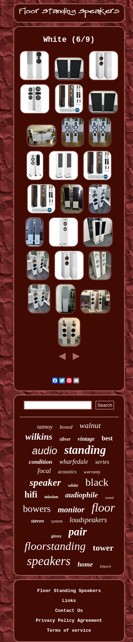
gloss (56, 536)
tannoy (45, 427)
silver (65, 439)
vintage (86, 439)
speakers (48, 561)
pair (77, 531)
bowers (37, 508)
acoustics (67, 471)
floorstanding (54, 546)
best (107, 438)
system (56, 521)
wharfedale (73, 461)
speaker (45, 482)
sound (109, 498)
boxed (66, 427)
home (85, 564)
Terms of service (69, 630)
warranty (92, 471)
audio (44, 450)
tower (103, 547)
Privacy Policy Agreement (69, 620)
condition (40, 461)
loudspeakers (88, 520)
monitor (71, 509)
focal (44, 470)
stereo (37, 521)
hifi (30, 494)
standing (85, 450)
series (102, 461)
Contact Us (69, 610)
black (97, 482)
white (73, 485)
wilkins (38, 437)
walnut (90, 425)
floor (103, 507)
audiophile (81, 495)
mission (51, 496)
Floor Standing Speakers (69, 590)
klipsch (105, 566)
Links (69, 600)
